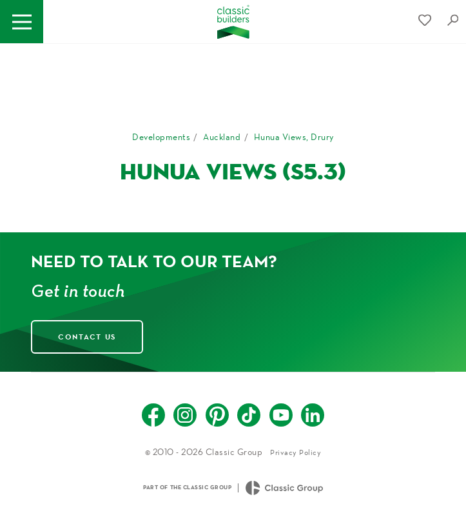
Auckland (221, 137)
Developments (161, 137)
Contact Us (87, 336)
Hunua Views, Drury (294, 137)
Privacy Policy (295, 452)
